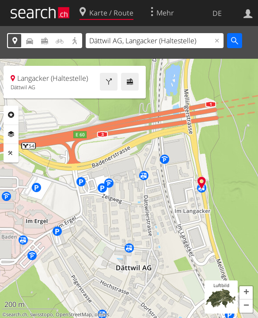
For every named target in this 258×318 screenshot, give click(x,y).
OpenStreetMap (74, 314)
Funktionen (11, 153)
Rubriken (11, 115)
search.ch (16, 314)
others (102, 314)
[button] (246, 292)
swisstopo (41, 314)
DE (217, 13)
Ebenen (11, 134)
